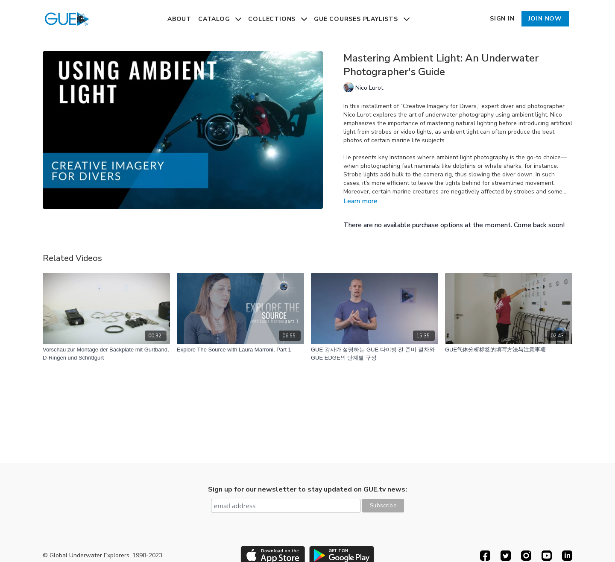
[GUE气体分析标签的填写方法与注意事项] (508, 349)
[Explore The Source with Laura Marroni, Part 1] (240, 349)
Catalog (219, 19)
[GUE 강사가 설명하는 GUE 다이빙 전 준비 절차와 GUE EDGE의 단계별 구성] (374, 353)
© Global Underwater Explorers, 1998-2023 (102, 556)
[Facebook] (485, 555)
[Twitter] (506, 555)
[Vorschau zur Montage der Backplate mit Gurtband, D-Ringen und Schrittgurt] (106, 353)
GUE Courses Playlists (362, 19)
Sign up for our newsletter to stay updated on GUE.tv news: (307, 489)
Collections (277, 19)
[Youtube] (547, 555)
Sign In (502, 19)
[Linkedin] (567, 555)
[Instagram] (526, 555)
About (179, 19)
